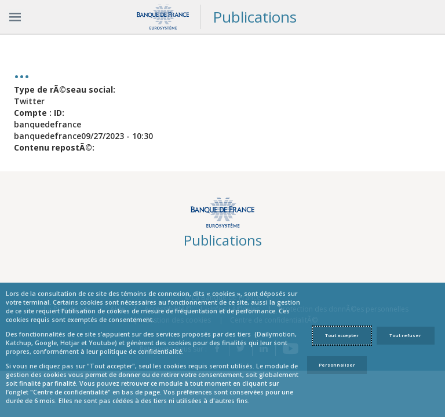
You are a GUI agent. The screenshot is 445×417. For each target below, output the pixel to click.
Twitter (29, 101)
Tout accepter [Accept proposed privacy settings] (342, 335)
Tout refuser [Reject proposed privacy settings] (405, 335)
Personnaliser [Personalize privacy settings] (337, 365)
